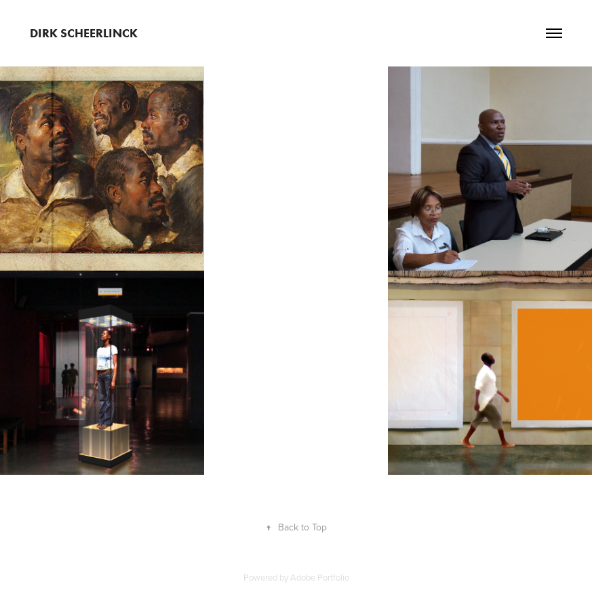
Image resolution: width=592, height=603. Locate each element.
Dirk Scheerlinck (84, 33)
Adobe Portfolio (319, 577)
